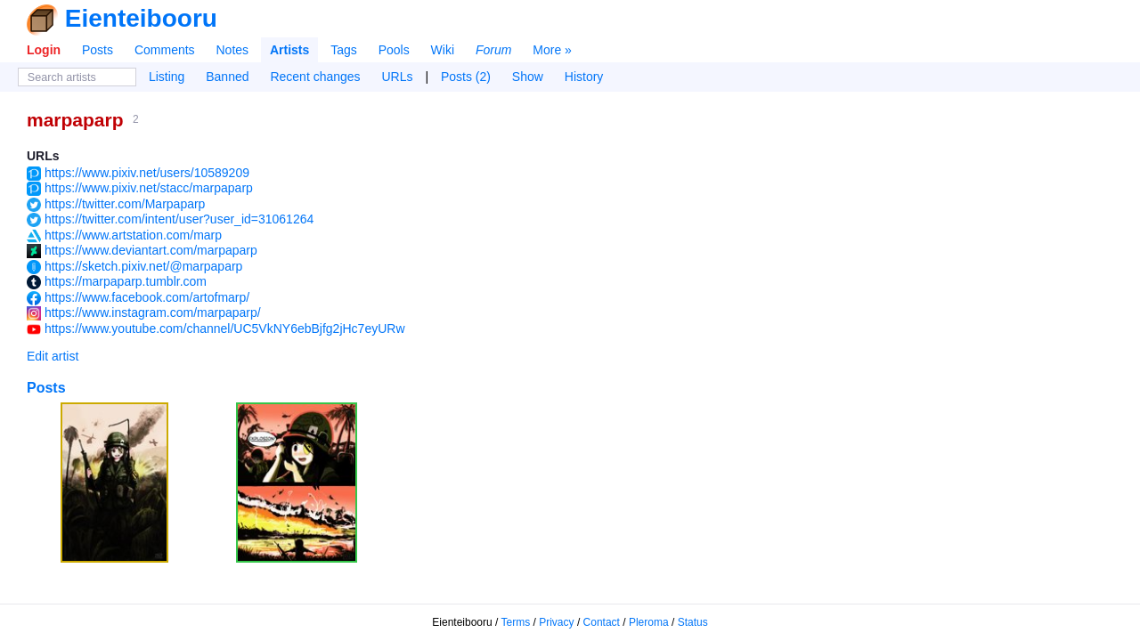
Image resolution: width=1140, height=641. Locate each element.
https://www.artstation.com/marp (133, 235)
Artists (289, 50)
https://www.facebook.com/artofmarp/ (147, 297)
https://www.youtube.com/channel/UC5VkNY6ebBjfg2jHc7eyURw (225, 328)
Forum (493, 50)
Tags (343, 50)
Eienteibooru (141, 18)
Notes (232, 50)
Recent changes (315, 76)
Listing (166, 76)
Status (693, 622)
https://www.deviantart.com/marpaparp (151, 250)
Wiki (442, 50)
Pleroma (649, 622)
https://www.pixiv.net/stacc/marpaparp (149, 188)
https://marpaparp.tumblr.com (126, 281)
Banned (227, 76)
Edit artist (52, 356)
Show (527, 76)
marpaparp (75, 120)
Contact (601, 622)
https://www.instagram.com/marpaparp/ (153, 312)
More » (552, 50)
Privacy (556, 622)
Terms (516, 622)
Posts (97, 50)
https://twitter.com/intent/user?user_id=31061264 (179, 219)
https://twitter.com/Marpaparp (125, 204)
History (584, 76)
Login (44, 50)
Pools (394, 50)
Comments (164, 50)
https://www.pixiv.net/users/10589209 (147, 173)
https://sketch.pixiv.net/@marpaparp (144, 266)
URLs (397, 76)
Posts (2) (466, 76)
